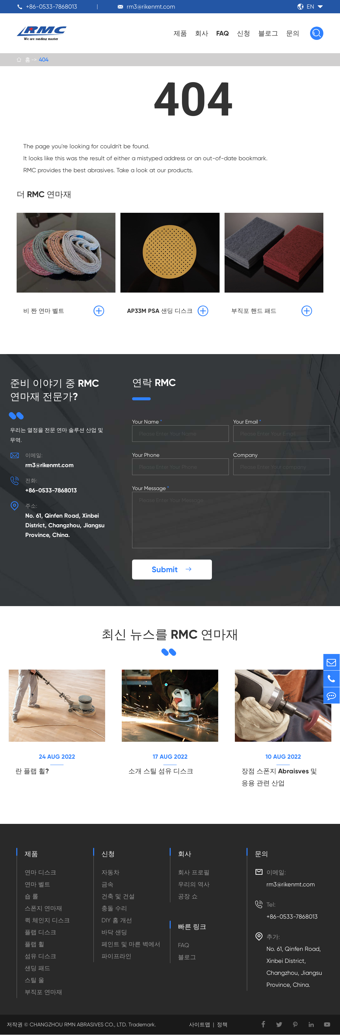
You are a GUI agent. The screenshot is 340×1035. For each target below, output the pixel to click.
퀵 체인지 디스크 (47, 920)
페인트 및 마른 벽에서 (130, 944)
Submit (172, 570)
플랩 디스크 (40, 932)
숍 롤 (31, 896)
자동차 (110, 872)
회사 (201, 33)
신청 (243, 33)
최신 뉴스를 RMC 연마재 (170, 634)
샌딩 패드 (37, 968)
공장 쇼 (188, 896)
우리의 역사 (194, 884)
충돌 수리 (114, 908)
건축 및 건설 (118, 896)
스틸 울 (34, 980)
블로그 (268, 33)
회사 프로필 (194, 872)
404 (43, 60)
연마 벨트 (37, 884)
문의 (292, 33)
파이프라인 (116, 956)
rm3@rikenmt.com (151, 6)
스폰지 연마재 (43, 908)
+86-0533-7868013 (51, 6)
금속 (107, 884)
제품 (180, 33)
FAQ (222, 33)
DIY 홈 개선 (116, 920)
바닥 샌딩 (114, 932)
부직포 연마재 (43, 992)
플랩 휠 (34, 944)
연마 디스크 (40, 872)
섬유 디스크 (40, 956)
